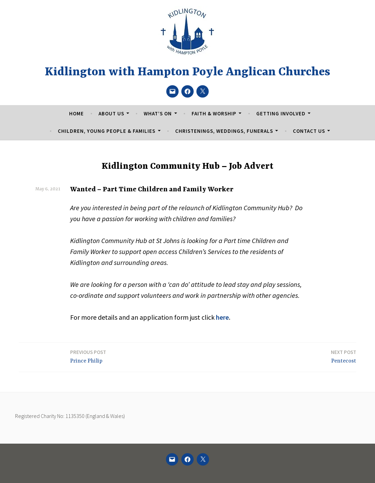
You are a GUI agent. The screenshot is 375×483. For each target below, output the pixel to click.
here (222, 317)
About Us (111, 113)
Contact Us (309, 131)
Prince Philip (88, 356)
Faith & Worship (214, 113)
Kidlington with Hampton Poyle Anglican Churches (187, 72)
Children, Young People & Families (106, 131)
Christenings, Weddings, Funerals (224, 131)
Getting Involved (281, 113)
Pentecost (343, 356)
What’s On (158, 113)
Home (76, 113)
